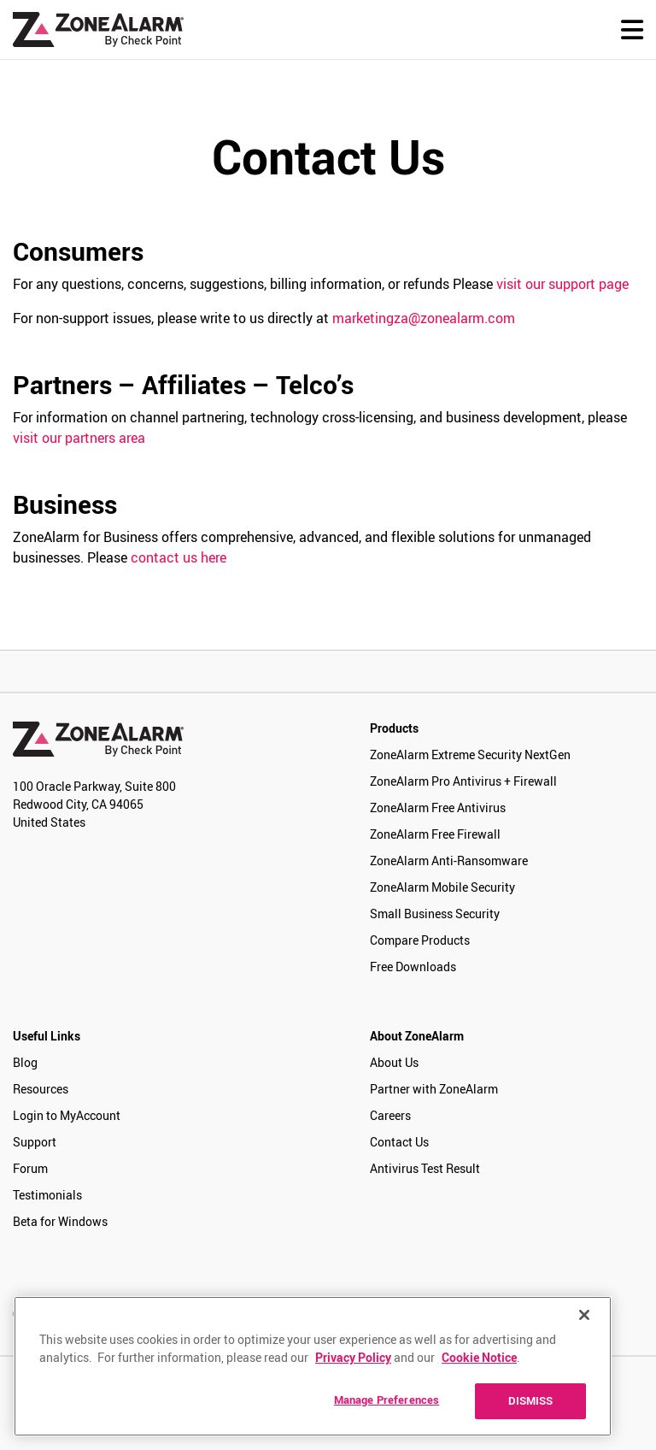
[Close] (584, 1315)
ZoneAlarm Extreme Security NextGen (470, 754)
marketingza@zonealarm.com (423, 318)
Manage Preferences (386, 1399)
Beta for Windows (60, 1221)
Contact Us (399, 1142)
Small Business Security (435, 913)
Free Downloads (413, 966)
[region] (313, 1366)
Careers (390, 1115)
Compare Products (420, 940)
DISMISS (531, 1400)
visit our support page (562, 283)
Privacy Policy (353, 1357)
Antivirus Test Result (425, 1168)
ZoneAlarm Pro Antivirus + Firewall (463, 781)
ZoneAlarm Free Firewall (435, 834)
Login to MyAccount (66, 1115)
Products (394, 728)
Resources (40, 1089)
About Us (394, 1062)
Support (34, 1142)
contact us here (178, 557)
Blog (25, 1062)
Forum (30, 1168)
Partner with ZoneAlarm (434, 1089)
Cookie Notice (479, 1357)
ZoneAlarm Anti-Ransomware (449, 860)
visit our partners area (79, 437)
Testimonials (47, 1195)
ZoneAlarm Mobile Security (442, 887)
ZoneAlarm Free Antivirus (438, 807)
